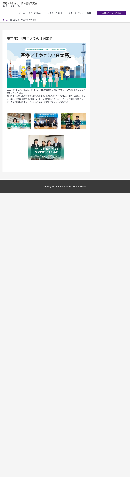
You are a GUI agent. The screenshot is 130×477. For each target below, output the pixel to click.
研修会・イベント (55, 13)
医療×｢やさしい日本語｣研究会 (19, 3)
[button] (111, 13)
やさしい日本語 (35, 13)
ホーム (22, 13)
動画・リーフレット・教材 (80, 13)
